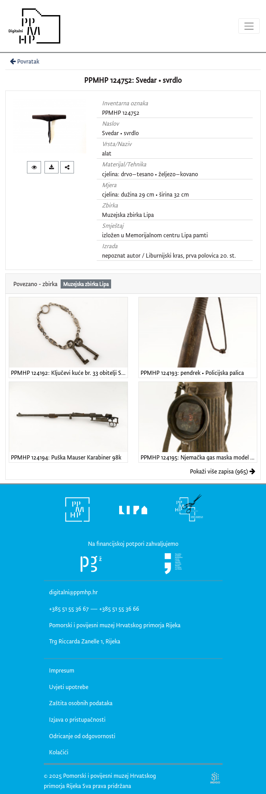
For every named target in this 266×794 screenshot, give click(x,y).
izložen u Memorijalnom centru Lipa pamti (155, 235)
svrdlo (131, 133)
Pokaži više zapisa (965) (222, 471)
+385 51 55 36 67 (69, 608)
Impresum (61, 670)
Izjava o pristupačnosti (77, 719)
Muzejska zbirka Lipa (128, 215)
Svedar (110, 133)
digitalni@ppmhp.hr (73, 592)
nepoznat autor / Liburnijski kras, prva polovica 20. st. (169, 255)
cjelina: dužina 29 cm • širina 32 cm (145, 194)
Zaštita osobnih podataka (80, 703)
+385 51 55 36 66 (119, 608)
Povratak (23, 61)
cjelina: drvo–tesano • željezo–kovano (150, 174)
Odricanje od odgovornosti (82, 736)
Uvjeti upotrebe (68, 687)
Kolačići (58, 752)
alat (106, 153)
